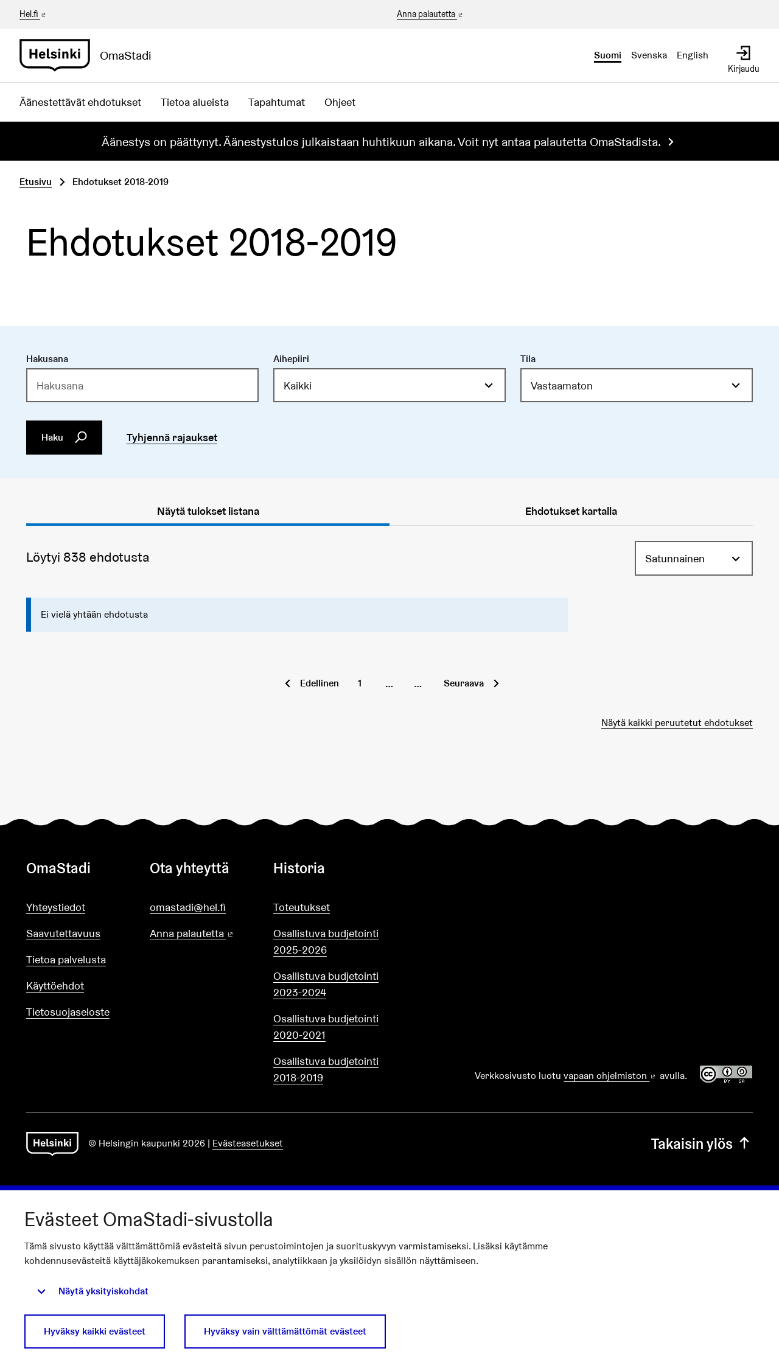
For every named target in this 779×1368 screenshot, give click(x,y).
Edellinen (319, 683)
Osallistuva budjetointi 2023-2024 (326, 984)
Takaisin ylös (702, 1143)
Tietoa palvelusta (66, 959)
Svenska (649, 55)
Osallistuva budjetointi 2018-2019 (326, 1069)
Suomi (607, 55)
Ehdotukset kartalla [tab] (571, 511)
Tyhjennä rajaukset (172, 437)
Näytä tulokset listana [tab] (208, 511)
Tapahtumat (276, 102)
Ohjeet (339, 102)
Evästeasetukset (247, 1143)
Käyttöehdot (55, 986)
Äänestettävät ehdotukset (80, 102)
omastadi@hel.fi (188, 907)
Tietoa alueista (195, 102)
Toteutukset (301, 907)
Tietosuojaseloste (68, 1012)
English (692, 55)
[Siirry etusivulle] (90, 55)
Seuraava (464, 683)
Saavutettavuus (63, 933)
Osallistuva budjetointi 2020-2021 (326, 1026)
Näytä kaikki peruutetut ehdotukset (677, 722)
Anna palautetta (430, 15)
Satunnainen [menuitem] (675, 558)
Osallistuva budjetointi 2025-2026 (326, 941)
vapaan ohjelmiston (610, 1075)
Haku (64, 437)
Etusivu (35, 181)
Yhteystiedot (55, 907)
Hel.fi (33, 14)
